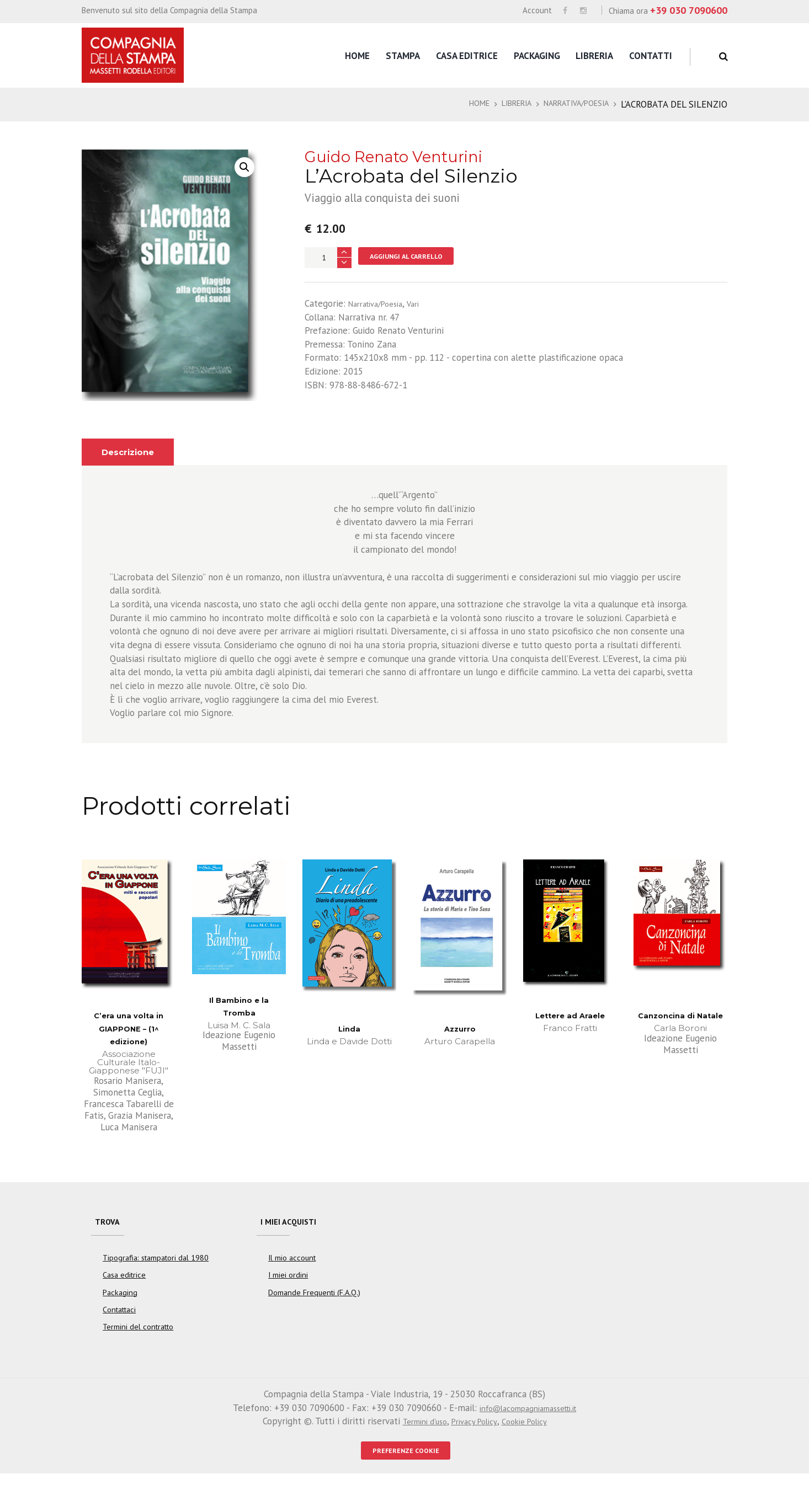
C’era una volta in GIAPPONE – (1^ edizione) (129, 1028)
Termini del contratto (138, 1335)
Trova (110, 1225)
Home (357, 56)
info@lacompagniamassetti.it (528, 1416)
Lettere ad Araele (570, 1015)
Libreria (594, 56)
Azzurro (459, 1028)
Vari (425, 306)
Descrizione (133, 452)
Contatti (650, 56)
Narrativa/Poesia (568, 104)
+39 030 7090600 (688, 10)
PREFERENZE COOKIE (405, 1460)
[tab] (133, 452)
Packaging (537, 56)
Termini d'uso (416, 1429)
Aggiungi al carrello (416, 257)
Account (537, 10)
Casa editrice (467, 56)
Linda (350, 1028)
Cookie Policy (531, 1429)
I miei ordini (288, 1283)
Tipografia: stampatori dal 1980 (156, 1266)
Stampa (403, 56)
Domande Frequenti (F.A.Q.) (314, 1301)
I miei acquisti (294, 1225)
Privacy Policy (474, 1429)
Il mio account (292, 1266)
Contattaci (119, 1318)
